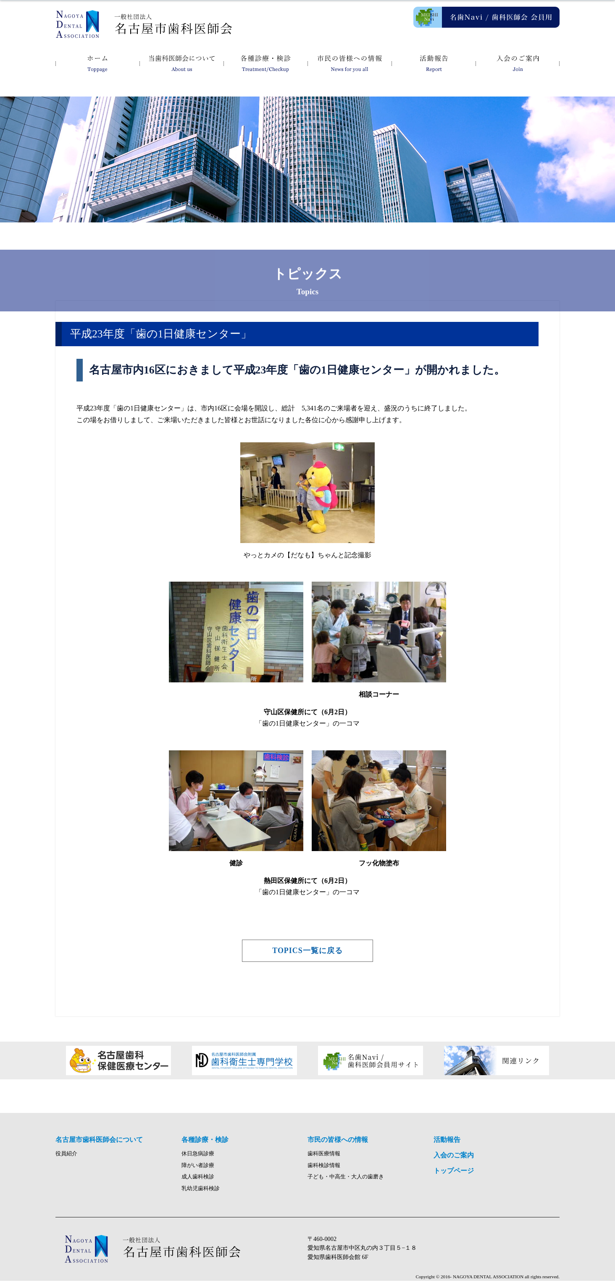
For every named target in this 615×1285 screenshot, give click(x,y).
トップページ (454, 1174)
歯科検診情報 (324, 1170)
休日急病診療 (197, 1158)
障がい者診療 (197, 1170)
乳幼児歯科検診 (200, 1193)
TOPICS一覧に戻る (307, 950)
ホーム (97, 63)
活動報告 (434, 63)
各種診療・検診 (265, 63)
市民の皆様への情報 (350, 63)
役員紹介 (66, 1158)
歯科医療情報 (324, 1158)
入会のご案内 (518, 63)
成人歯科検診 (197, 1181)
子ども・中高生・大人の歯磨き (346, 1181)
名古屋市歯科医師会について (181, 63)
